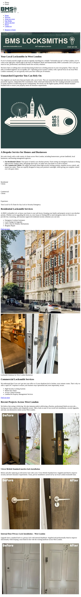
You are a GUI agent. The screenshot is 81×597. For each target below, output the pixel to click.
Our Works (8, 21)
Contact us (8, 26)
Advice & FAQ (10, 23)
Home (7, 15)
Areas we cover (10, 19)
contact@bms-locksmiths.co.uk (20, 4)
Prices (7, 24)
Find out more (5, 229)
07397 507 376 (14, 2)
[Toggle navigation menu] (18, 12)
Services (7, 17)
